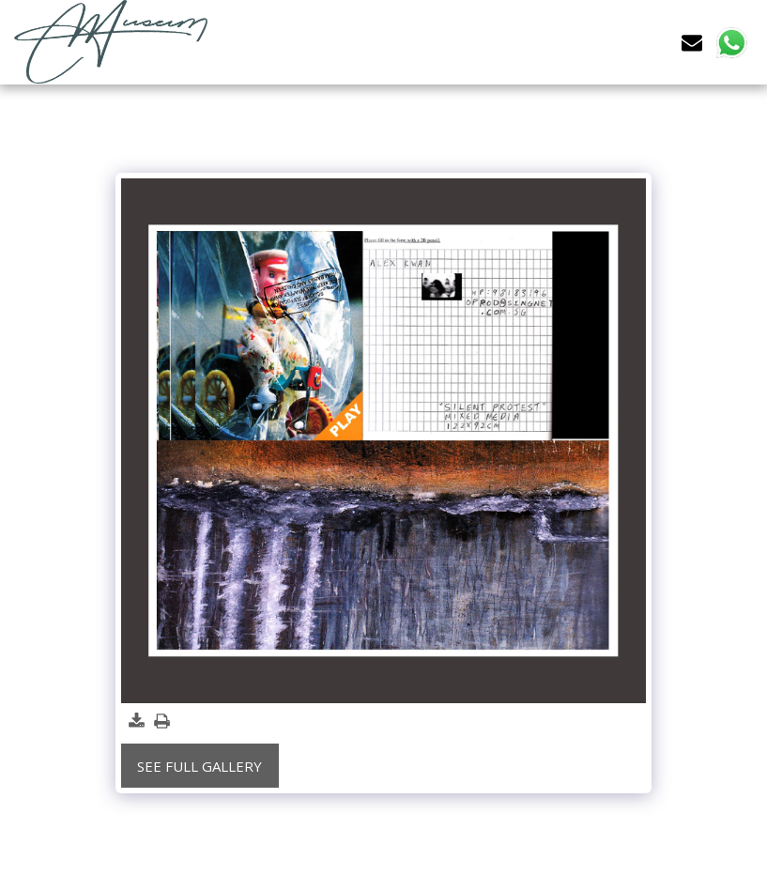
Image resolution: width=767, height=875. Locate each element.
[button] (692, 42)
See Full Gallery (199, 766)
